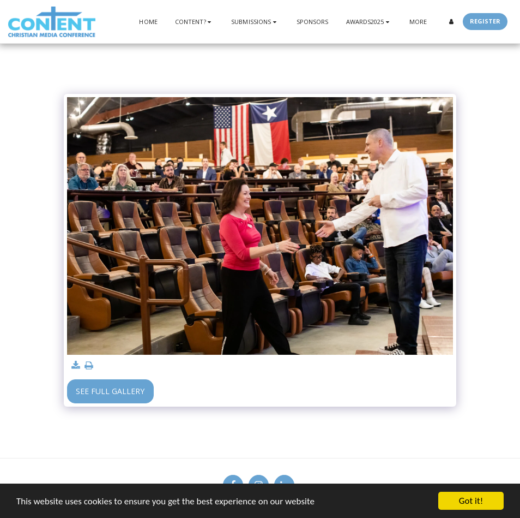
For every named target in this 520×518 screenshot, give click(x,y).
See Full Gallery (110, 391)
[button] (194, 21)
